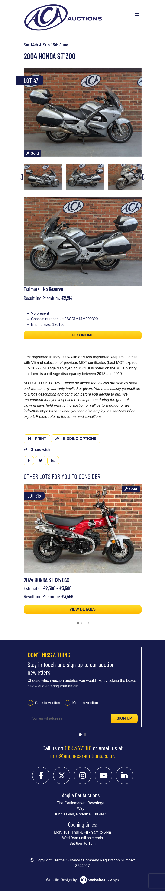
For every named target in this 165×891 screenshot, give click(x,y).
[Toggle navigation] (137, 15)
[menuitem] (43, 177)
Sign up (124, 718)
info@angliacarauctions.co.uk (82, 755)
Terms (60, 860)
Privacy (74, 860)
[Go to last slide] (21, 177)
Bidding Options (75, 439)
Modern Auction (85, 703)
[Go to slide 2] (82, 623)
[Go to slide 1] (78, 623)
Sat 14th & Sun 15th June (46, 45)
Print (37, 439)
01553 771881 (78, 748)
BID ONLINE (82, 335)
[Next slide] (144, 177)
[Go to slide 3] (87, 623)
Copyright (40, 860)
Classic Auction (47, 703)
